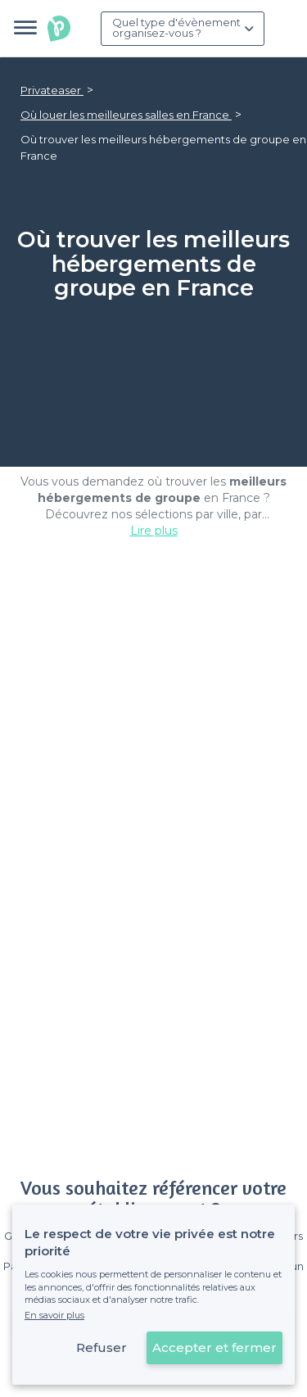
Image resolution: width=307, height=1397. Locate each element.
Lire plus (154, 530)
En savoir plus (54, 1315)
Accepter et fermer (214, 1347)
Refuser (101, 1347)
